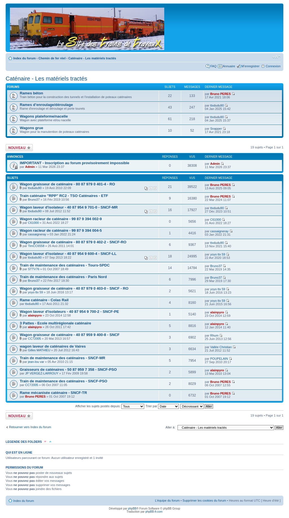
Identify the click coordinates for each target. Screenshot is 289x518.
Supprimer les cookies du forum (204, 500)
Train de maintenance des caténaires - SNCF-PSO (63, 381)
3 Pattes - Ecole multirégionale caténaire (55, 323)
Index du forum (24, 58)
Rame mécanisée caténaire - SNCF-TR (53, 393)
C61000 (33, 222)
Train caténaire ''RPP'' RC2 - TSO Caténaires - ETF (64, 196)
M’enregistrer (250, 66)
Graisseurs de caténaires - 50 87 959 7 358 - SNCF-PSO (68, 369)
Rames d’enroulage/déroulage (46, 105)
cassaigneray (37, 234)
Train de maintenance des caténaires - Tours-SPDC (65, 265)
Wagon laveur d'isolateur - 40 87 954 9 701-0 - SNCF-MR (69, 207)
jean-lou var (36, 361)
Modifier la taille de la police (276, 57)
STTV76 (33, 269)
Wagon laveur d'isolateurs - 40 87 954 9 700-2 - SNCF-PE (69, 311)
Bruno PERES (220, 94)
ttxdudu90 (217, 105)
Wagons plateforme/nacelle (44, 116)
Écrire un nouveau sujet (19, 147)
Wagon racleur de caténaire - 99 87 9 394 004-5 (61, 230)
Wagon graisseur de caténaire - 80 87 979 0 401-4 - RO (67, 184)
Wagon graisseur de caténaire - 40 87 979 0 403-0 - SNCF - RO (74, 288)
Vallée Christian (221, 347)
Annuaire (229, 66)
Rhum (214, 335)
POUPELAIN (219, 358)
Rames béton (31, 93)
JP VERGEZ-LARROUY (41, 373)
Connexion (273, 66)
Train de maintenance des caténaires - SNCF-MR (62, 358)
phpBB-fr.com (154, 511)
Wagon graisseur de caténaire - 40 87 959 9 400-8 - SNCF (70, 335)
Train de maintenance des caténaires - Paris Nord (63, 277)
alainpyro (35, 315)
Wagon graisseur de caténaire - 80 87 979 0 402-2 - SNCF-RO (73, 242)
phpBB (132, 508)
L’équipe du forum (167, 500)
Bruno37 (34, 199)
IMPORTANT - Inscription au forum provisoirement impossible (74, 163)
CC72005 (34, 338)
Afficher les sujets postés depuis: (109, 406)
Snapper (216, 128)
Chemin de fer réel (51, 58)
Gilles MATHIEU (39, 350)
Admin (30, 166)
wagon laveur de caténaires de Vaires (53, 346)
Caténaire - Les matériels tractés (92, 58)
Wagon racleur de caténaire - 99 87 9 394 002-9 (61, 219)
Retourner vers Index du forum (30, 427)
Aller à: (170, 427)
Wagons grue (31, 128)
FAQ (213, 66)
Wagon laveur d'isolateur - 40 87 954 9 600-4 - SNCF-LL (68, 254)
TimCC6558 (36, 246)
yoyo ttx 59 (217, 254)
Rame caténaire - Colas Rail (44, 300)
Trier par (162, 406)
